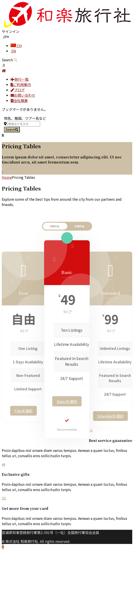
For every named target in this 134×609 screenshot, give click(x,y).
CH (16, 45)
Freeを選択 (23, 410)
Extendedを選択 (110, 416)
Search (12, 129)
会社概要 (19, 100)
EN (13, 51)
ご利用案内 (21, 84)
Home (7, 177)
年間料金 (79, 226)
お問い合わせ (23, 95)
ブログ (18, 90)
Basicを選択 (67, 401)
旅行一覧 (20, 79)
